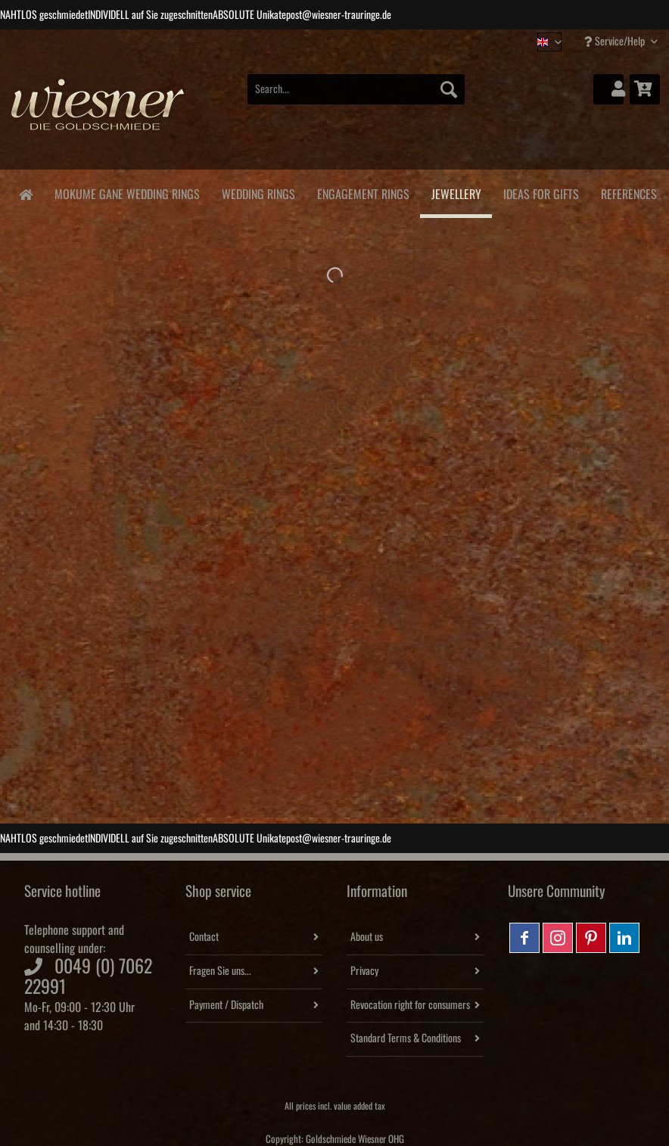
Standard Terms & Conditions (405, 1038)
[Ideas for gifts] (541, 192)
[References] (628, 192)
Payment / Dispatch (226, 1005)
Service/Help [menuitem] (615, 41)
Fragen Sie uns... (220, 971)
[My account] (608, 89)
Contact (204, 937)
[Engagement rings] (363, 192)
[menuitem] (356, 97)
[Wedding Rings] (258, 192)
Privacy (364, 971)
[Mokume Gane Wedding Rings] (126, 192)
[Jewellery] (456, 194)
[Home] (25, 193)
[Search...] (356, 89)
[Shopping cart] (645, 89)
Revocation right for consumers (410, 1005)
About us (366, 937)
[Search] (449, 89)
